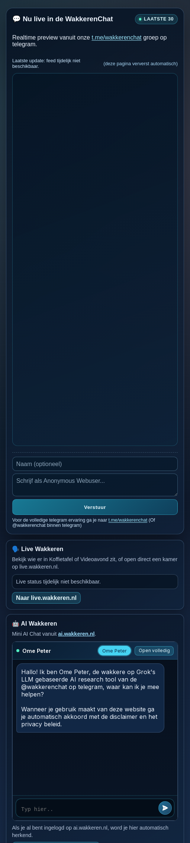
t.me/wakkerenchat (116, 37)
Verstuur (95, 507)
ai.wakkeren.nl (76, 634)
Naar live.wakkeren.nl (46, 598)
